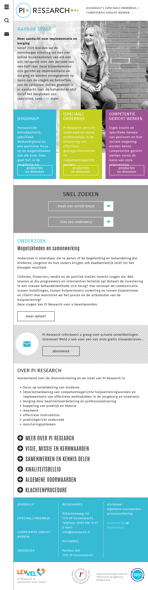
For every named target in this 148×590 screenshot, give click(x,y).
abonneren (61, 351)
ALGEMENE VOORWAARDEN (46, 480)
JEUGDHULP (94, 8)
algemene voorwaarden (124, 509)
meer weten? (36, 316)
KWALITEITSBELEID (39, 469)
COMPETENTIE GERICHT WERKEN (108, 12)
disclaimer (115, 504)
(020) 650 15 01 (87, 523)
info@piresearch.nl (76, 532)
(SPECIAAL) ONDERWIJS (120, 8)
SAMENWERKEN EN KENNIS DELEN (53, 459)
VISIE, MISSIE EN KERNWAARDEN (53, 448)
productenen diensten (34, 170)
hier (46, 99)
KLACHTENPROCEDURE (42, 490)
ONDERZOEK (26, 550)
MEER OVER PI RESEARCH (45, 438)
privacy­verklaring (120, 513)
